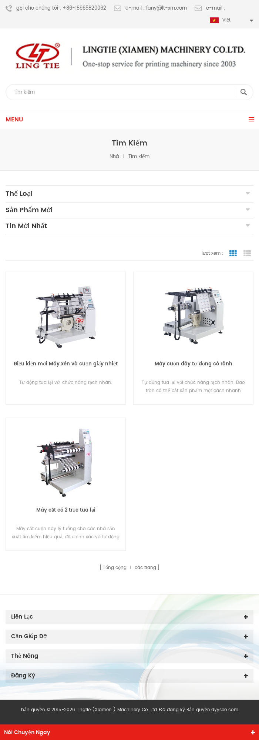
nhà (114, 157)
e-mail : (210, 8)
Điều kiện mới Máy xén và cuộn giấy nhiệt (66, 364)
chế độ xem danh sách (247, 253)
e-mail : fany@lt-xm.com (150, 8)
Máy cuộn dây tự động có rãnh (193, 364)
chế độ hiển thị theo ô (233, 253)
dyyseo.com (224, 709)
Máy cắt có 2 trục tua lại (65, 510)
